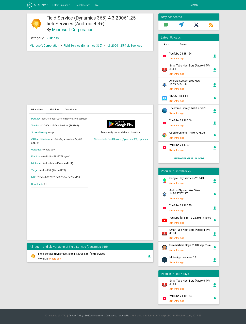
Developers (83, 4)
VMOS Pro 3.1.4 (178, 95)
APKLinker (37, 5)
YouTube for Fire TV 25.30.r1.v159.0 (190, 217)
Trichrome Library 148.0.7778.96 (188, 108)
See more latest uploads (188, 158)
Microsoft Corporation (72, 29)
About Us (124, 315)
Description (70, 109)
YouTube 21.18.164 (180, 53)
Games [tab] (184, 44)
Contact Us (111, 315)
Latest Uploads (62, 4)
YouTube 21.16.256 (180, 120)
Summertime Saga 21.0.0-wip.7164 (189, 245)
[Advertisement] (90, 79)
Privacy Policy (76, 315)
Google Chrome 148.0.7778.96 (187, 132)
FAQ (97, 5)
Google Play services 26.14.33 (187, 178)
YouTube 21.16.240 (180, 205)
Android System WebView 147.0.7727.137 (184, 82)
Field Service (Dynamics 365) (82, 45)
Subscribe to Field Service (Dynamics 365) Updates (121, 139)
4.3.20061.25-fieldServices (124, 45)
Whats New (37, 109)
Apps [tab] (167, 44)
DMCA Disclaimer (94, 315)
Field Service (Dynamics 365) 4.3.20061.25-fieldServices (71, 253)
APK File (54, 109)
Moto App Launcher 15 (182, 257)
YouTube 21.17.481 (180, 145)
